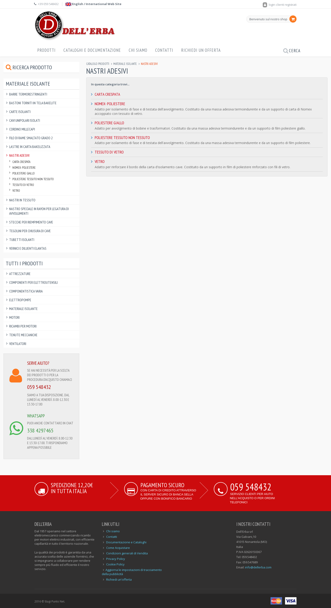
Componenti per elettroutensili (33, 282)
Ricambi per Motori (23, 326)
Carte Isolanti (20, 111)
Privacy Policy (115, 559)
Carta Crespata (107, 94)
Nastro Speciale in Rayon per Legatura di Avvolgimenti (39, 211)
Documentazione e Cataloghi (126, 542)
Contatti (164, 50)
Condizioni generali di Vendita (127, 553)
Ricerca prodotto (29, 67)
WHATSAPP (36, 416)
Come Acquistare (118, 548)
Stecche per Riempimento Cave (31, 222)
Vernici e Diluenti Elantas (27, 248)
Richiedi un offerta (201, 50)
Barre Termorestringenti (28, 94)
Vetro (100, 161)
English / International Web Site (93, 4)
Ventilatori (17, 343)
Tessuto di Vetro (109, 152)
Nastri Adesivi (19, 155)
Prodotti (46, 50)
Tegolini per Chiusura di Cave (30, 231)
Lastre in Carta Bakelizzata (29, 146)
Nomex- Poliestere (110, 103)
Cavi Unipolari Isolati (24, 120)
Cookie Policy (115, 564)
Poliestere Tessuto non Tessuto (122, 137)
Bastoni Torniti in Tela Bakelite (33, 103)
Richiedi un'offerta (119, 579)
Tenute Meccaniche (23, 335)
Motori (14, 317)
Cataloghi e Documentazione (92, 50)
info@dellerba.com (258, 567)
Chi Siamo (138, 50)
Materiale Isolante (125, 64)
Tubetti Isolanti (21, 239)
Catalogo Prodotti (97, 64)
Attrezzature (20, 273)
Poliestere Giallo (109, 122)
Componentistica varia (26, 291)
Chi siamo (113, 531)
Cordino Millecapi (22, 129)
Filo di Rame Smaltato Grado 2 (31, 138)
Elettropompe (20, 300)
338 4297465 (40, 430)
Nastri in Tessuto (22, 200)
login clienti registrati (280, 5)
